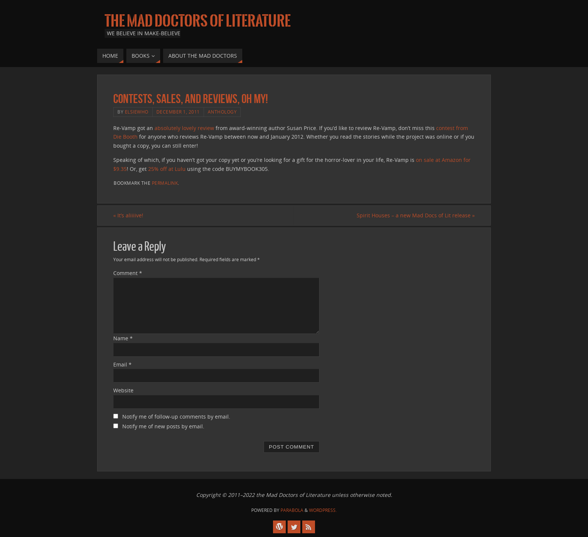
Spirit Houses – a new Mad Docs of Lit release (416, 215)
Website (123, 390)
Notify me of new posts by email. (163, 426)
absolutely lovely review (184, 128)
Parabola (291, 510)
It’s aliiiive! (128, 215)
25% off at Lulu (167, 168)
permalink (165, 183)
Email (122, 364)
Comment (127, 273)
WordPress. (323, 510)
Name (123, 338)
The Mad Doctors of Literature (198, 21)
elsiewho (136, 112)
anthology (222, 112)
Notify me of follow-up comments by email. (176, 416)
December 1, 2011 (178, 112)
